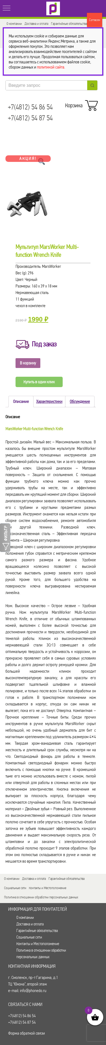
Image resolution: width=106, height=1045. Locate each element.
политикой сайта (50, 67)
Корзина (80, 104)
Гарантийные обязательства (69, 24)
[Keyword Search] (46, 85)
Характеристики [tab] (49, 401)
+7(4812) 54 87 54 (30, 118)
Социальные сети (15, 888)
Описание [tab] (21, 401)
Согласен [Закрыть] (94, 20)
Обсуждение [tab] (80, 401)
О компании (14, 24)
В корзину (28, 363)
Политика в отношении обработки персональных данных (41, 897)
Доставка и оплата (36, 24)
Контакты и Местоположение (47, 888)
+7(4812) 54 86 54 (30, 107)
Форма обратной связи (26, 1033)
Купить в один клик (39, 381)
